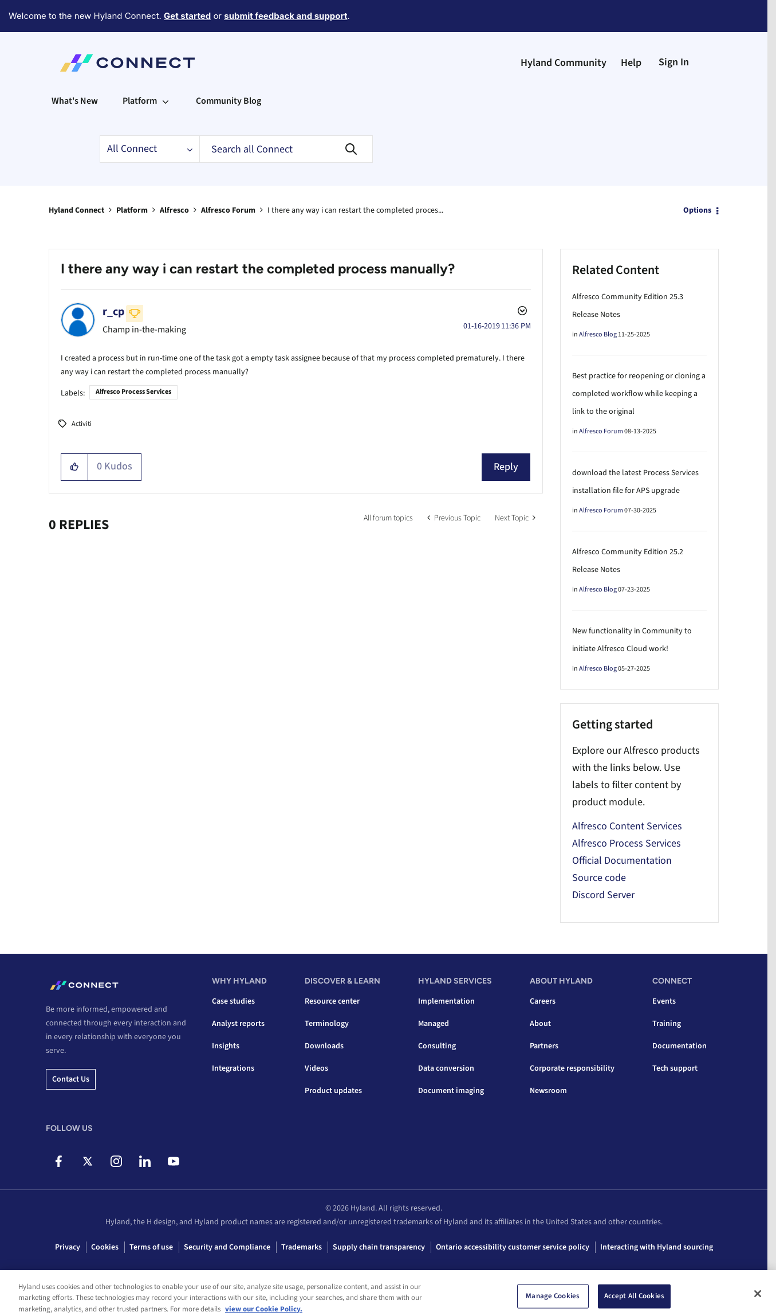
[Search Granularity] (149, 149)
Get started (187, 15)
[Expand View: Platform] (165, 101)
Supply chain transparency (379, 1247)
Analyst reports (238, 1023)
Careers (543, 1001)
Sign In (674, 62)
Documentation (679, 1046)
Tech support (675, 1068)
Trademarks (301, 1247)
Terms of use (151, 1247)
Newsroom (548, 1090)
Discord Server (603, 895)
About (540, 1023)
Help (631, 63)
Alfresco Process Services (133, 392)
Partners (544, 1046)
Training (666, 1023)
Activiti (82, 424)
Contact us (70, 1079)
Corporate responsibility (572, 1068)
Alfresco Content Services (627, 826)
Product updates (333, 1090)
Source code (599, 878)
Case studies (233, 1001)
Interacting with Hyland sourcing (656, 1247)
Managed (433, 1023)
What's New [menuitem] (75, 101)
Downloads (324, 1046)
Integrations (233, 1068)
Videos (316, 1068)
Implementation (446, 1001)
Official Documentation (622, 860)
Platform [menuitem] (140, 101)
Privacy (67, 1247)
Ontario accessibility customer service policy (512, 1247)
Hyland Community (563, 63)
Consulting (437, 1046)
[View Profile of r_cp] (113, 312)
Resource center (332, 1001)
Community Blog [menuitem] (228, 101)
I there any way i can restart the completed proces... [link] (355, 210)
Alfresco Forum (228, 210)
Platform (132, 210)
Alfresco (174, 210)
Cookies (105, 1247)
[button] (74, 467)
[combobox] (286, 149)
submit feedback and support (285, 15)
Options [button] (697, 210)
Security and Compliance (227, 1247)
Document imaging (451, 1090)
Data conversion (446, 1068)
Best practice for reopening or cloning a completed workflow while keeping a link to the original (639, 393)
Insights (225, 1046)
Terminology (327, 1023)
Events (664, 1001)
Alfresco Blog (598, 334)
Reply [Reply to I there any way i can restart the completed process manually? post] (506, 467)
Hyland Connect (76, 210)
